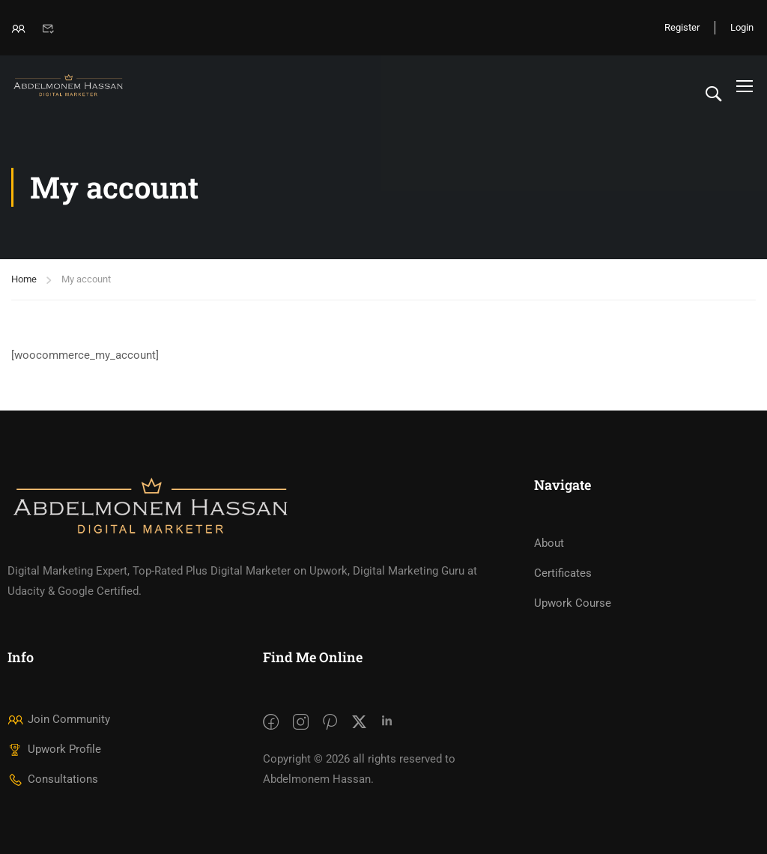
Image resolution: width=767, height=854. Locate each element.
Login (742, 27)
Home (24, 279)
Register (682, 27)
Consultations (52, 779)
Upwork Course (572, 603)
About (549, 543)
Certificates (563, 573)
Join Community (58, 719)
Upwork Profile (54, 749)
